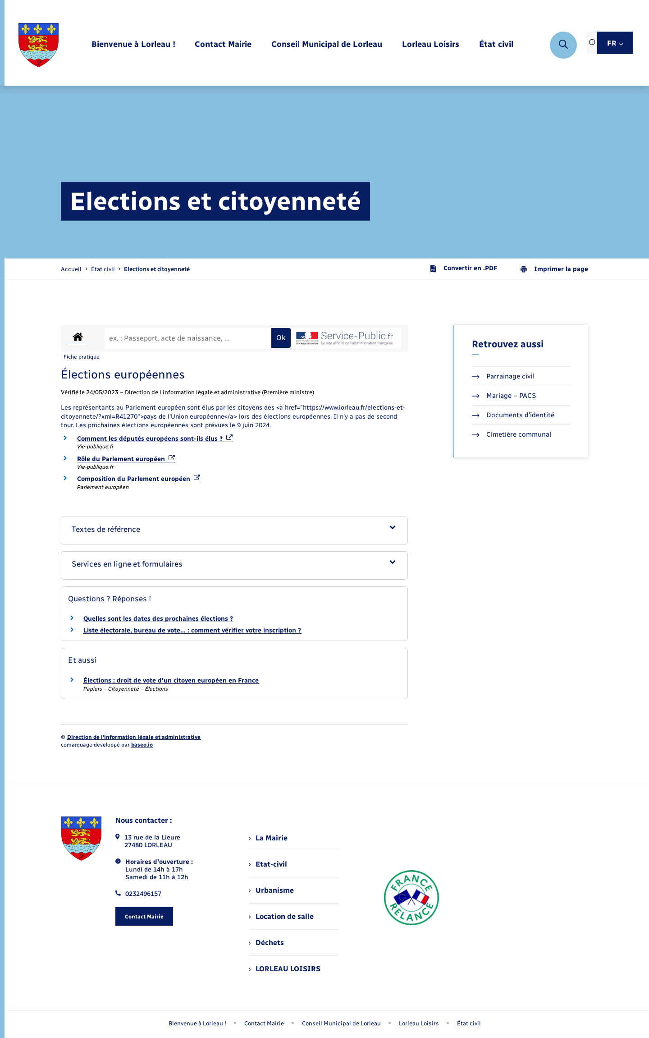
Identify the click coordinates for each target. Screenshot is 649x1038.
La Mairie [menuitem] (268, 838)
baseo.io (142, 745)
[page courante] (157, 269)
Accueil (71, 269)
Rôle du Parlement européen (126, 459)
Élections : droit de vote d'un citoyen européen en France (171, 680)
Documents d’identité (513, 415)
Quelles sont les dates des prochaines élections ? (158, 619)
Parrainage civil (503, 376)
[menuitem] (133, 45)
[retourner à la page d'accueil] (38, 45)
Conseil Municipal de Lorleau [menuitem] (341, 1023)
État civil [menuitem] (469, 1023)
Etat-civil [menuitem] (268, 864)
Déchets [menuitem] (266, 942)
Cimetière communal (511, 434)
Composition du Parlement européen (138, 479)
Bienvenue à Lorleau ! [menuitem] (197, 1023)
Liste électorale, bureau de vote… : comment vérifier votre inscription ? (192, 630)
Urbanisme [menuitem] (271, 890)
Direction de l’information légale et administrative (134, 737)
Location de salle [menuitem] (281, 916)
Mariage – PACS (504, 396)
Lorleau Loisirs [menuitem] (419, 1023)
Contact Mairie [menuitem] (264, 1023)
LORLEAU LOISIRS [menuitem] (284, 968)
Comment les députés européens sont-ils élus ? (155, 439)
